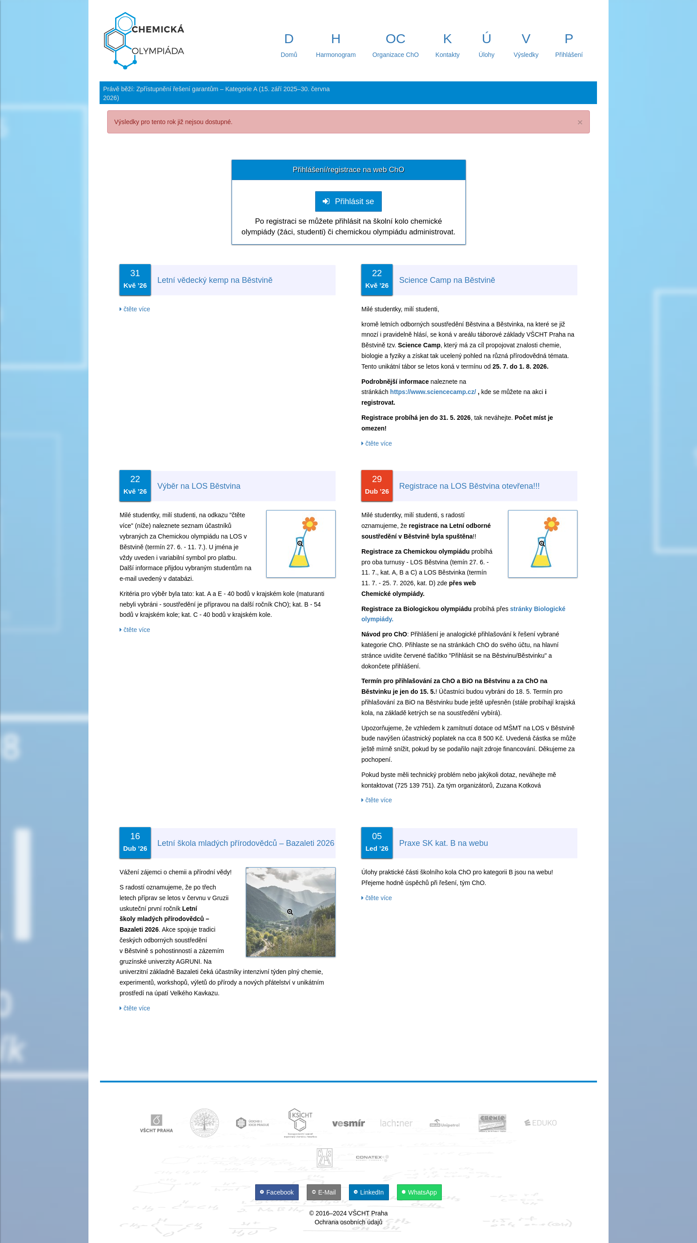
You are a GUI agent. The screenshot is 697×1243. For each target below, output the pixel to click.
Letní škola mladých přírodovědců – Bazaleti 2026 (245, 843)
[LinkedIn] (370, 1192)
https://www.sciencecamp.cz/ (433, 391)
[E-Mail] (325, 1192)
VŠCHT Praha (368, 1213)
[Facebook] (278, 1192)
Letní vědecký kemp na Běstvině (214, 280)
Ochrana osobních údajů (349, 1222)
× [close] (580, 122)
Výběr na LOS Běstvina (198, 486)
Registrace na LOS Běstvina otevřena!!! (469, 486)
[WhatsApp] (419, 1192)
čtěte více (135, 309)
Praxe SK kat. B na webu (443, 843)
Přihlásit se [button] (348, 201)
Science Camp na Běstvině (447, 280)
